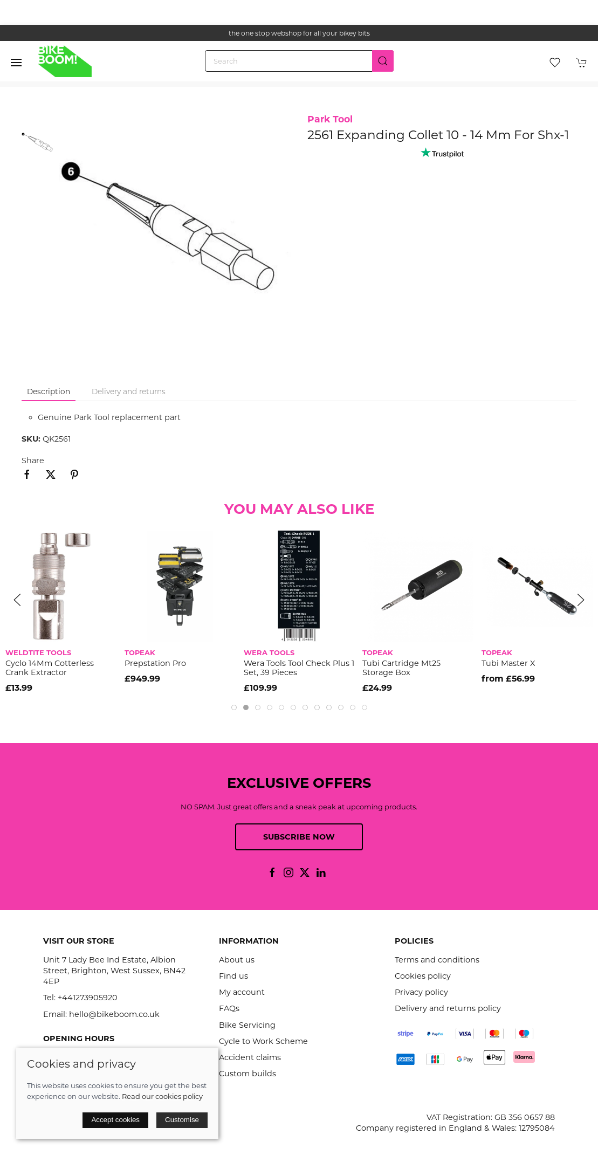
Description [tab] (48, 391)
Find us (233, 976)
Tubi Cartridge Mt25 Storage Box (401, 667)
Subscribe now (299, 837)
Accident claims (250, 1057)
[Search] (299, 61)
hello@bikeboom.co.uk (114, 1014)
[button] (16, 62)
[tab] (234, 707)
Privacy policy (421, 992)
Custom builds (247, 1073)
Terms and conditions (437, 960)
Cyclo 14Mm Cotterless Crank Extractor (49, 667)
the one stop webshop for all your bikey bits (299, 33)
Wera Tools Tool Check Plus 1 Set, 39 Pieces (299, 667)
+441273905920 (88, 997)
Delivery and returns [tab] (129, 391)
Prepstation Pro (155, 663)
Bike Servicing (247, 1025)
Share (33, 460)
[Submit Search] (383, 61)
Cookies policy (423, 976)
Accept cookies (115, 1120)
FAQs (229, 1008)
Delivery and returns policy (448, 1008)
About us (237, 960)
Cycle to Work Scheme (263, 1041)
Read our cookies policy (162, 1096)
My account (242, 992)
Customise (182, 1120)
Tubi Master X (508, 663)
